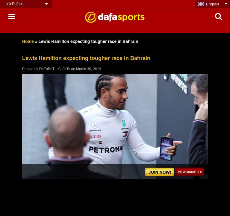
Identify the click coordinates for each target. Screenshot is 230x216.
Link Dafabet (14, 4)
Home (28, 41)
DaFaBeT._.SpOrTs (54, 69)
